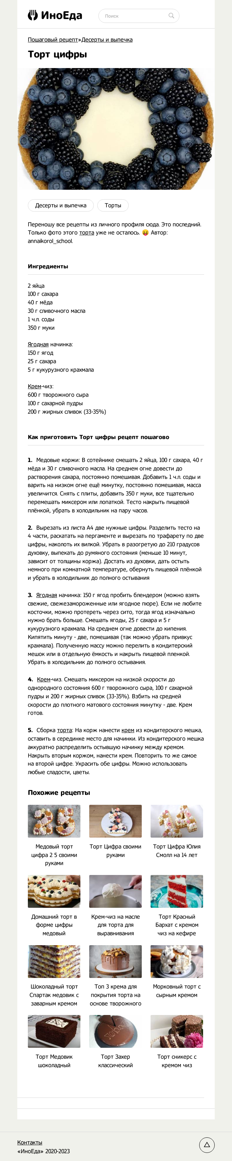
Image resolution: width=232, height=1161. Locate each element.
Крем (34, 386)
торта (86, 232)
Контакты (29, 1142)
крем (128, 730)
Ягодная (38, 344)
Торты (113, 205)
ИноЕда (55, 15)
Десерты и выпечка (60, 205)
